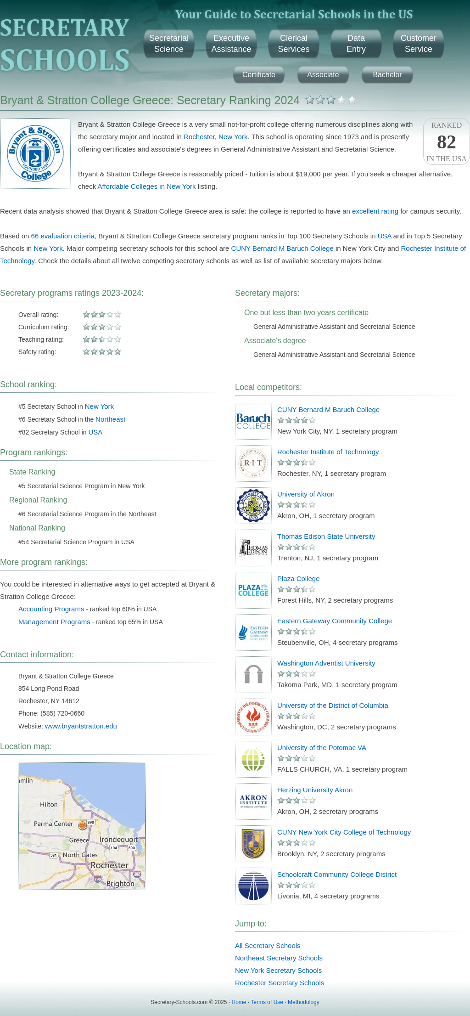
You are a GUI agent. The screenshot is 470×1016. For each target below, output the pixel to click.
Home (239, 1002)
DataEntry (356, 44)
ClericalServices (293, 44)
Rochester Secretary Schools (279, 983)
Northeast (110, 419)
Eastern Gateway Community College (334, 621)
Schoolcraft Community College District (337, 874)
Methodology (303, 1002)
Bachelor (387, 75)
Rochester (199, 137)
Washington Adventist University (326, 663)
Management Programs (54, 622)
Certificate (258, 75)
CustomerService (418, 44)
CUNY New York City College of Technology (344, 832)
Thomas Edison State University (326, 536)
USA (385, 236)
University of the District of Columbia (332, 705)
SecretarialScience (169, 44)
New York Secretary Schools (278, 970)
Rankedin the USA (447, 142)
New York (232, 137)
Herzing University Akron (314, 790)
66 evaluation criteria (63, 236)
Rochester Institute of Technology (328, 452)
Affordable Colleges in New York (147, 186)
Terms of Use (267, 1002)
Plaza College (298, 578)
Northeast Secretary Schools (279, 958)
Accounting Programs (51, 609)
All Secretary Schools (268, 945)
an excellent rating (370, 211)
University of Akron (306, 494)
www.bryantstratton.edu (81, 726)
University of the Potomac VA (321, 747)
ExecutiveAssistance (231, 44)
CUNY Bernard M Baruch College (282, 248)
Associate (323, 75)
